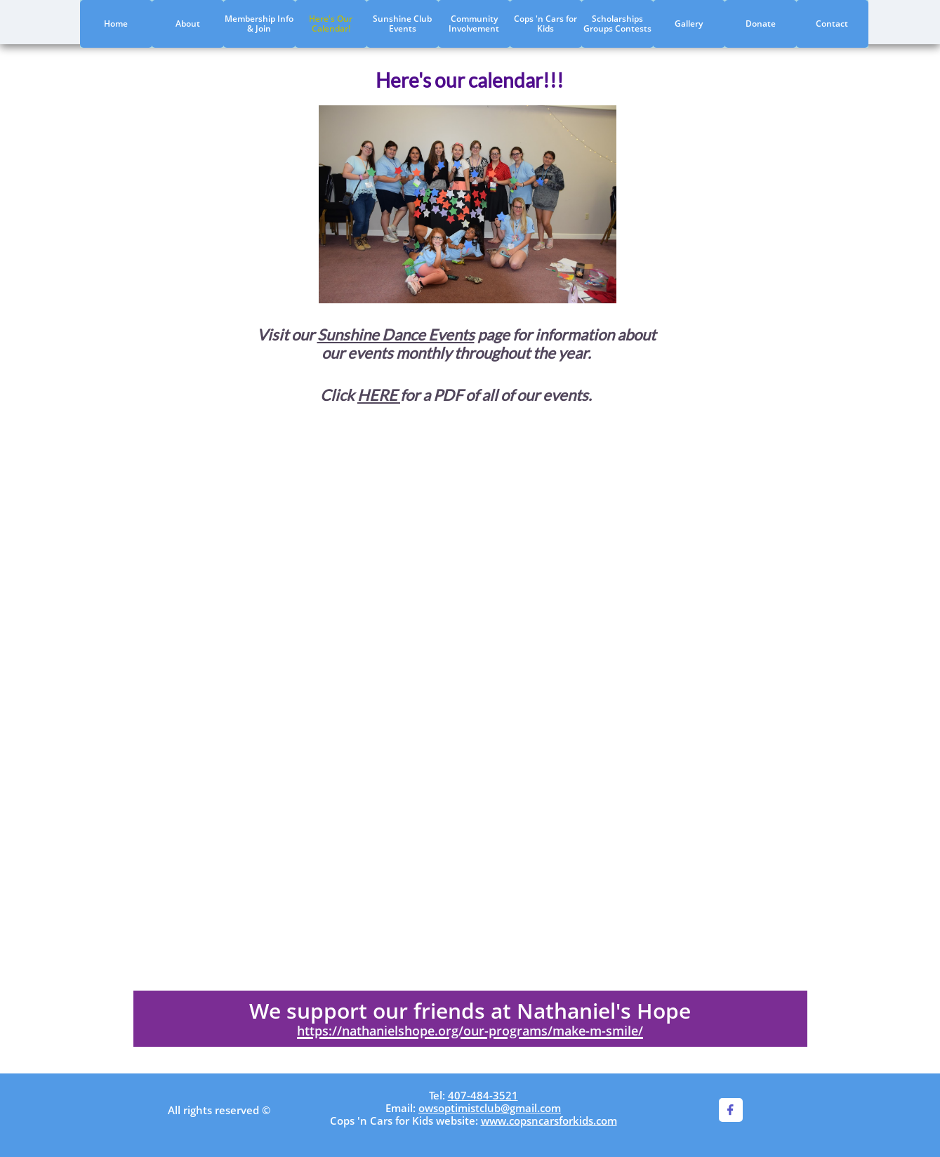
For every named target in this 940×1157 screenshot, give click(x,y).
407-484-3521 (483, 1095)
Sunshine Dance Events (396, 334)
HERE (378, 394)
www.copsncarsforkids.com (549, 1120)
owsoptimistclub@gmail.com (489, 1108)
